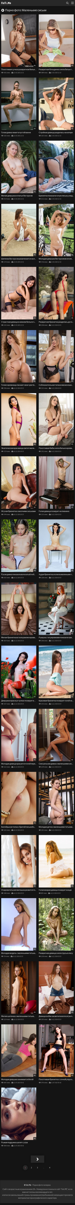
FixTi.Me (6, 3)
